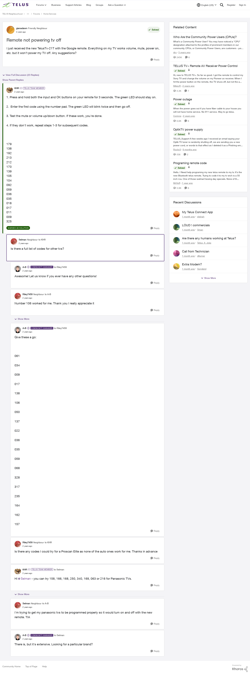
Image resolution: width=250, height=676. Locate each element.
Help (44, 666)
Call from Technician (195, 251)
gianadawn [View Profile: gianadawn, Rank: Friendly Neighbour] (21, 28)
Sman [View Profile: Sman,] (200, 229)
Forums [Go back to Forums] (36, 14)
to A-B (48, 294)
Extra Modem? (192, 264)
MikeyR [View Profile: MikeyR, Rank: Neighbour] (177, 85)
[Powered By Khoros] (240, 668)
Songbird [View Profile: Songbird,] (201, 268)
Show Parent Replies (13, 79)
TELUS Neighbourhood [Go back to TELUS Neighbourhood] (12, 14)
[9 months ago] (189, 149)
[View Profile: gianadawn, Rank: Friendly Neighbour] (11, 30)
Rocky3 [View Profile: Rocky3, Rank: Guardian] (177, 149)
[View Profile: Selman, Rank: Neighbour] (14, 241)
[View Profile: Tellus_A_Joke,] (176, 240)
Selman (26, 578)
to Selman (59, 569)
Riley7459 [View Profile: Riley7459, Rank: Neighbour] (27, 294)
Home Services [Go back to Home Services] (49, 14)
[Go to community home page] (16, 5)
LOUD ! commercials (196, 225)
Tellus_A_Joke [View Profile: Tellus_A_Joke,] (204, 242)
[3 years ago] (183, 52)
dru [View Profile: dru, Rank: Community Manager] (175, 52)
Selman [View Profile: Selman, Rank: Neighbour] (22, 239)
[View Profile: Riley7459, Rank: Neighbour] (18, 296)
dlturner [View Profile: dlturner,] (201, 255)
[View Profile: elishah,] (176, 214)
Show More (21, 318)
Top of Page (31, 666)
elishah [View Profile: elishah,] (200, 216)
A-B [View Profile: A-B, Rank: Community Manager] (24, 267)
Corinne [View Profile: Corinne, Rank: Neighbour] (177, 116)
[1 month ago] (188, 216)
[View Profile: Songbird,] (176, 266)
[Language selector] (206, 5)
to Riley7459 (60, 267)
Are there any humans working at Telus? (209, 238)
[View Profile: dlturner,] (176, 253)
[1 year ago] (187, 183)
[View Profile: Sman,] (176, 227)
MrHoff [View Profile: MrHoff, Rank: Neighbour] (176, 183)
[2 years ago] (187, 85)
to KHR (42, 239)
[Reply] (155, 60)
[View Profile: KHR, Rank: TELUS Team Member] (9, 90)
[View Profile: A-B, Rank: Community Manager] (18, 269)
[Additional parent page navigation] (28, 14)
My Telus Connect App (197, 212)
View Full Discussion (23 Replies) (20, 74)
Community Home (11, 666)
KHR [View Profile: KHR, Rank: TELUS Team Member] (16, 88)
